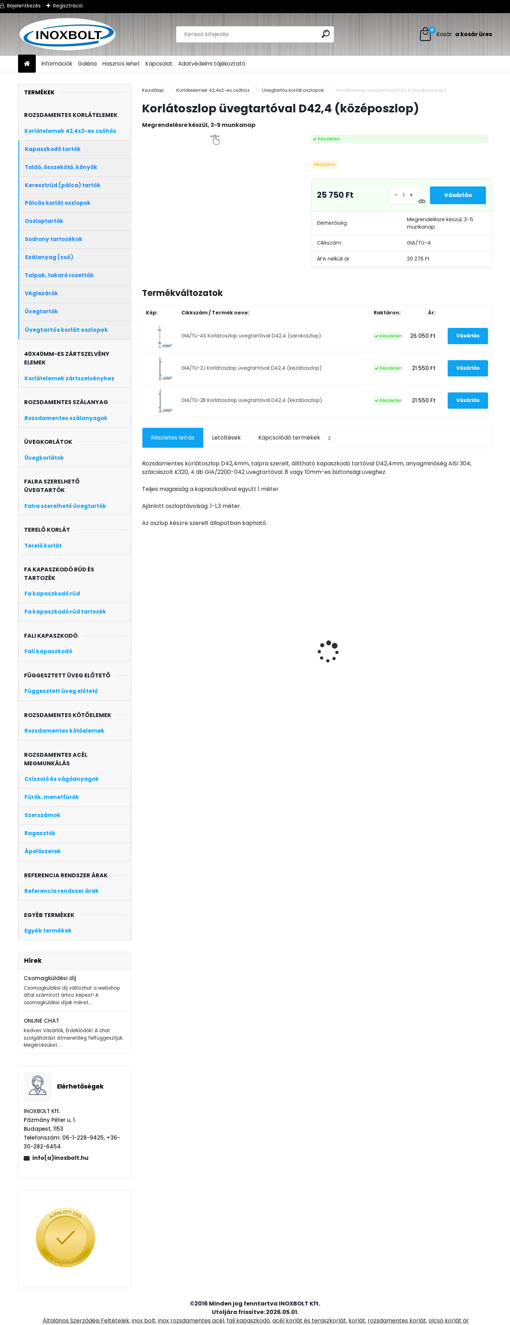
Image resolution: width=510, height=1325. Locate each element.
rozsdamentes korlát (397, 1320)
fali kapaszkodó (248, 1320)
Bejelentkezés (24, 5)
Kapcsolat (159, 63)
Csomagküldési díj (50, 978)
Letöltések (226, 438)
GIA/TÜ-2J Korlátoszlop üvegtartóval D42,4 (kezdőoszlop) (251, 368)
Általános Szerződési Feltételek (85, 1320)
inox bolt (143, 1320)
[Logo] (66, 34)
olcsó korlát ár (449, 1320)
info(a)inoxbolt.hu (60, 1158)
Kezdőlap (153, 90)
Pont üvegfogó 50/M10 (353, 663)
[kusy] (403, 195)
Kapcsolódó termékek (296, 438)
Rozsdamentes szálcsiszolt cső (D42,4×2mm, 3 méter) (272, 667)
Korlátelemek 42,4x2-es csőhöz (213, 90)
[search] (326, 34)
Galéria (87, 63)
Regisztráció (68, 5)
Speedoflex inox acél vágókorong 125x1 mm (177, 667)
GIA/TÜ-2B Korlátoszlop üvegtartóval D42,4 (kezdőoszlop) (251, 400)
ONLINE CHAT (41, 1020)
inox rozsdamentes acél (191, 1320)
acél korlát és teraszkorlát (309, 1320)
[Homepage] (27, 64)
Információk (56, 63)
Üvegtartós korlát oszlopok (293, 90)
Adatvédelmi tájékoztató (211, 63)
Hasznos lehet (121, 63)
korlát (356, 1320)
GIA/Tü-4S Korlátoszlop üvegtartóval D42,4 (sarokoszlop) (251, 335)
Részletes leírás (172, 438)
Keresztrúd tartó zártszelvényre (432, 667)
